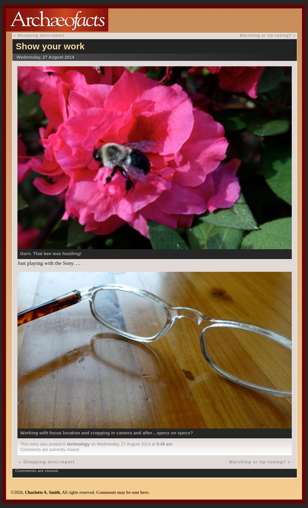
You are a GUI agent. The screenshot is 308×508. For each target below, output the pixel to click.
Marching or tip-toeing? (266, 35)
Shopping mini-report (40, 35)
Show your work (50, 46)
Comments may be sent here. (122, 492)
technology (78, 444)
